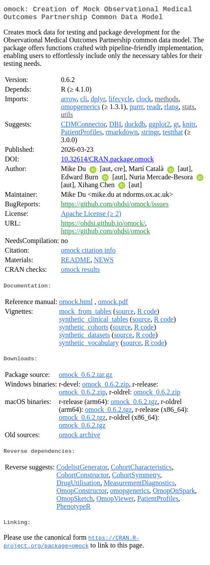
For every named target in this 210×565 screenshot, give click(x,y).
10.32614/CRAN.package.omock (107, 162)
